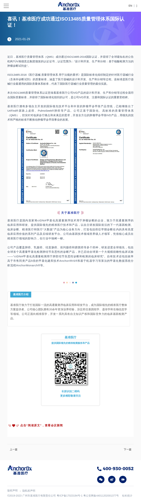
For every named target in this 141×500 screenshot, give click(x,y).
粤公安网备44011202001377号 (101, 495)
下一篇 (127, 449)
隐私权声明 (28, 490)
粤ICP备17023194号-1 (69, 495)
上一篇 (13, 449)
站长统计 (127, 495)
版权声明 (12, 490)
